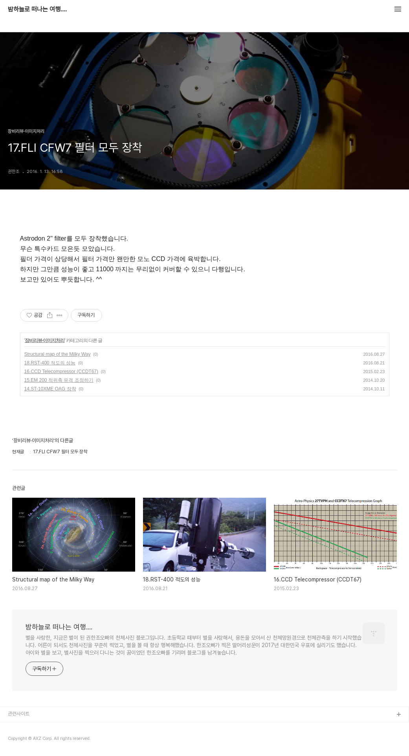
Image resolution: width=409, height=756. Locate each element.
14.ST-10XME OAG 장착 (50, 389)
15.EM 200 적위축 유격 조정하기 (59, 380)
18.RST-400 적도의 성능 (50, 363)
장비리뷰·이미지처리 (44, 340)
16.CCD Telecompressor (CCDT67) (61, 371)
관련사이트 (18, 714)
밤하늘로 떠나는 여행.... (37, 9)
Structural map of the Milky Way (57, 354)
